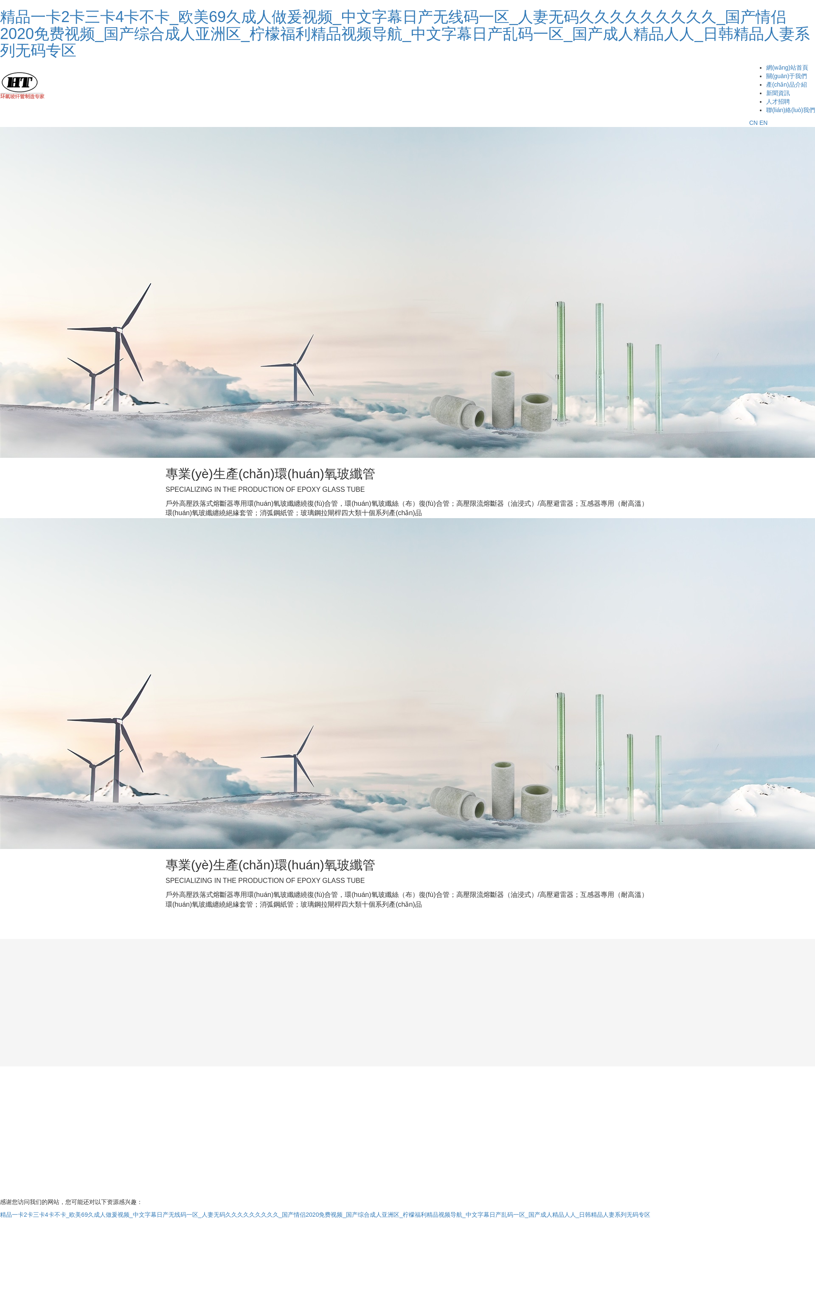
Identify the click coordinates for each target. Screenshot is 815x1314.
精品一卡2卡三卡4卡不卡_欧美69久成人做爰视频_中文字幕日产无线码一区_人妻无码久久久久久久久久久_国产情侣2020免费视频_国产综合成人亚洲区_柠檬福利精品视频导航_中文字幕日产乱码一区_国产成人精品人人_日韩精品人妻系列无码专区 (405, 33)
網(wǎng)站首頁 (787, 67)
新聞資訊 (778, 93)
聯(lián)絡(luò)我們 (790, 110)
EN (763, 122)
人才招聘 (778, 101)
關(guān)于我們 (786, 76)
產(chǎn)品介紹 (786, 84)
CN (753, 122)
